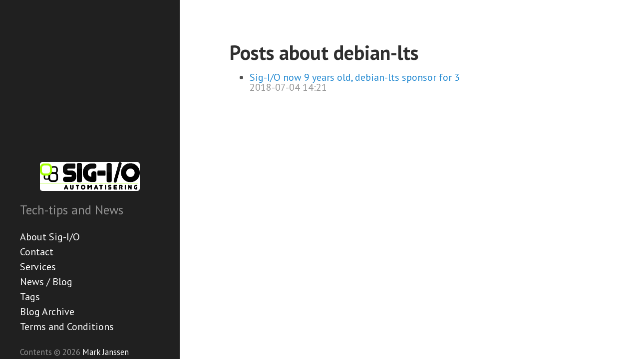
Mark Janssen (105, 352)
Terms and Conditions (67, 326)
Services (38, 266)
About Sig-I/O (50, 236)
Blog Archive (47, 311)
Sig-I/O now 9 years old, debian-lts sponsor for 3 (355, 77)
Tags (30, 296)
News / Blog (46, 281)
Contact (36, 251)
